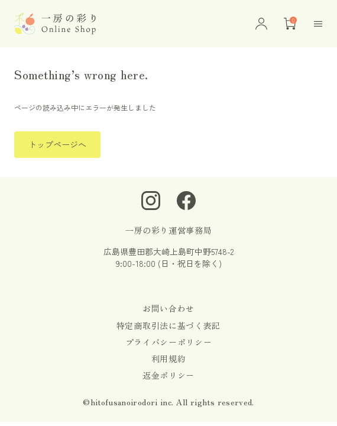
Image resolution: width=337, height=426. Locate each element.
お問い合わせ (168, 308)
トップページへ (57, 144)
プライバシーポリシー (168, 342)
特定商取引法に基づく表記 (168, 325)
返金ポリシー (168, 375)
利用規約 (168, 358)
